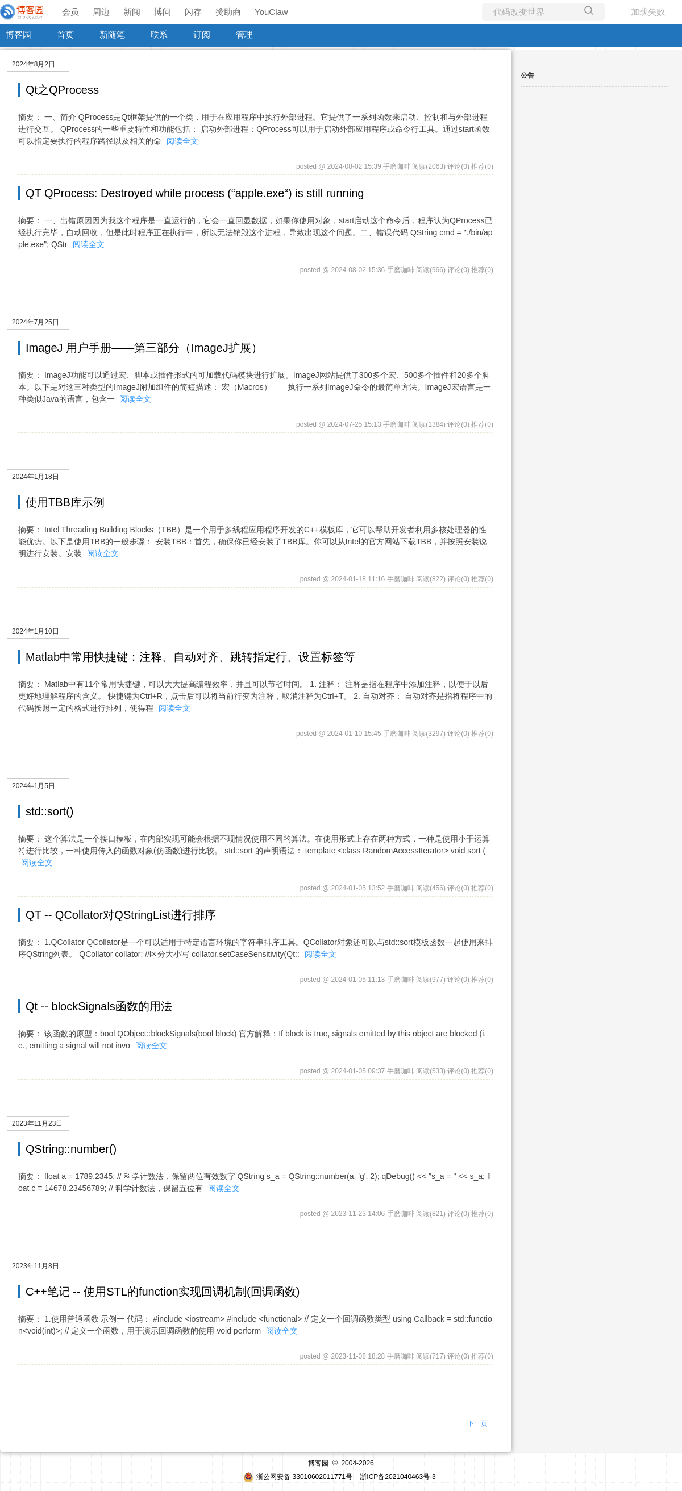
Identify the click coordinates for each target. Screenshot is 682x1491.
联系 (159, 34)
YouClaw (271, 11)
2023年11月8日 (35, 1266)
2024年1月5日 (33, 786)
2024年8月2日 (33, 64)
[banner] (22, 12)
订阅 (201, 34)
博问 (162, 11)
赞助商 (228, 11)
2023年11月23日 (37, 1123)
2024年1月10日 (35, 631)
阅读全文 (182, 140)
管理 (244, 34)
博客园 (18, 34)
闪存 (193, 11)
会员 (70, 11)
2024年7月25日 (35, 322)
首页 (65, 34)
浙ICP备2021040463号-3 (397, 1477)
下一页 (477, 1423)
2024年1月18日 (35, 477)
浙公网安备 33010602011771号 (297, 1477)
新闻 (131, 11)
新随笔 (112, 34)
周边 (101, 11)
